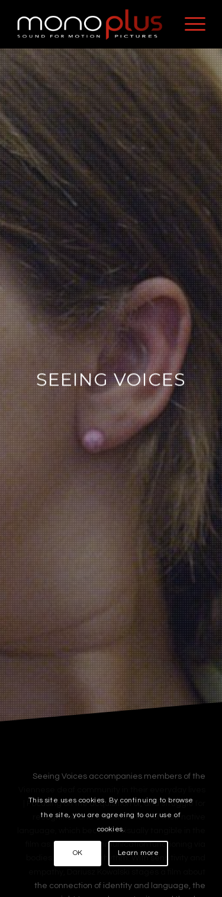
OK (78, 853)
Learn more (138, 853)
